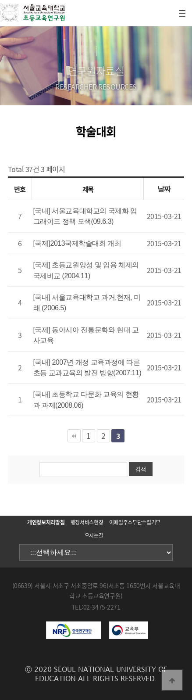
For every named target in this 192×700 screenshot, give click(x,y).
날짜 (164, 189)
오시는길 (94, 535)
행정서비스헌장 (87, 522)
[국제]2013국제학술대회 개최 (77, 243)
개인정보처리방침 (45, 522)
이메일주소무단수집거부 (134, 522)
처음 (74, 435)
